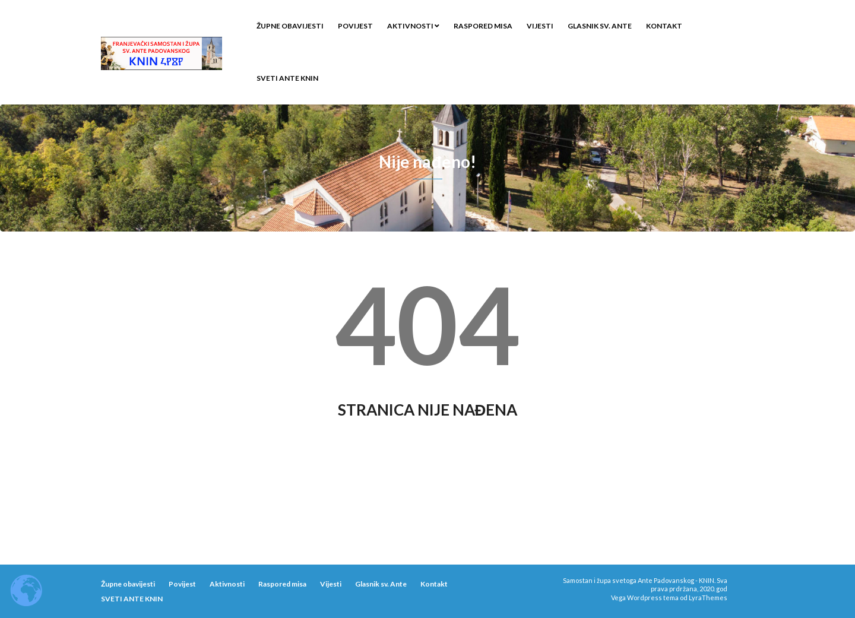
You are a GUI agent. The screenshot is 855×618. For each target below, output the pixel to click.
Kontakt (664, 25)
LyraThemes (708, 597)
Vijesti (540, 25)
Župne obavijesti (290, 25)
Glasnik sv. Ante (600, 25)
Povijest (355, 25)
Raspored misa (483, 25)
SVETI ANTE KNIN (287, 78)
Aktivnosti (413, 25)
